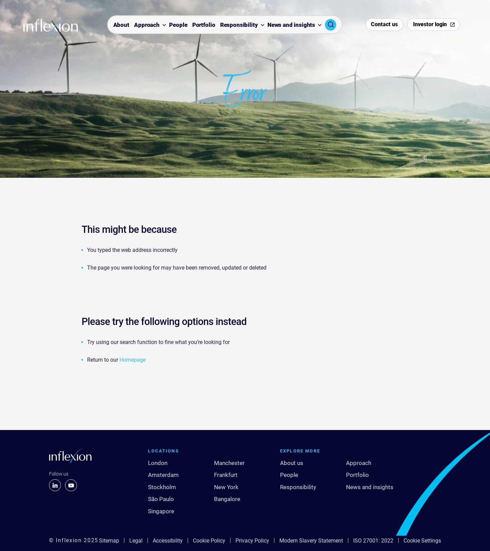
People (178, 25)
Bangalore (227, 499)
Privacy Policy (252, 540)
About (121, 25)
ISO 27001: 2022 (373, 540)
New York (226, 487)
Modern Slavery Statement (311, 540)
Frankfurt (226, 474)
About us (291, 463)
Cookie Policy (209, 540)
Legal (136, 540)
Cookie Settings (422, 540)
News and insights (291, 25)
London (157, 463)
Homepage (132, 360)
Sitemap (109, 540)
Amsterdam (163, 474)
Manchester (229, 463)
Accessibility (168, 540)
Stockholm (162, 487)
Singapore (161, 511)
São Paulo (161, 499)
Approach (147, 25)
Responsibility (239, 25)
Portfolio (203, 25)
